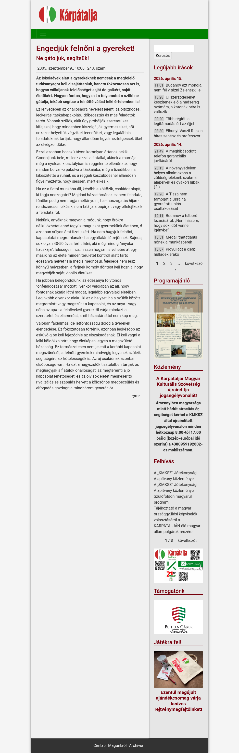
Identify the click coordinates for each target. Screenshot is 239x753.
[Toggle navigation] (43, 34)
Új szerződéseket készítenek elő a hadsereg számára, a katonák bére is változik (177, 104)
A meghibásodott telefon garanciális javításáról (175, 156)
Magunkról (117, 745)
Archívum (137, 745)
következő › (188, 540)
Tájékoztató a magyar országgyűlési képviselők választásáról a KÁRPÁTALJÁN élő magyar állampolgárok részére (177, 520)
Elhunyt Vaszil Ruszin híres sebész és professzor (178, 133)
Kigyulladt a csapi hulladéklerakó (175, 251)
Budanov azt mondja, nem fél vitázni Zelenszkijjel (178, 87)
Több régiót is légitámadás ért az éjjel (174, 121)
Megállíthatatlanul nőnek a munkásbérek (175, 239)
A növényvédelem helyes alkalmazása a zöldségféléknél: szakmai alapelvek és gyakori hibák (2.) (177, 178)
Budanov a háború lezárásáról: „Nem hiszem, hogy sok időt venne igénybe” (176, 222)
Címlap (99, 745)
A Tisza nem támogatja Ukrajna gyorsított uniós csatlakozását (171, 201)
